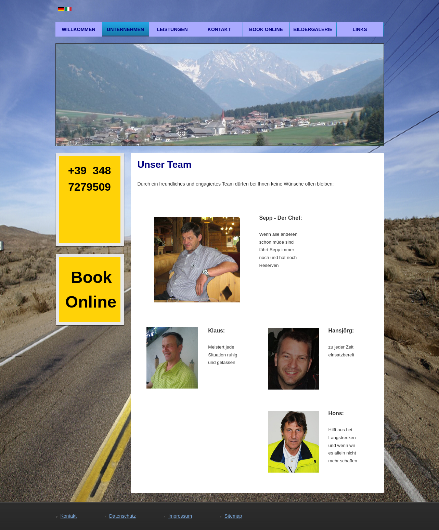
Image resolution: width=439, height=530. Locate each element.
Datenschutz (122, 516)
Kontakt (219, 29)
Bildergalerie (312, 29)
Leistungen (172, 29)
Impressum (180, 516)
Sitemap (233, 516)
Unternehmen (125, 29)
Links (360, 29)
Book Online (266, 29)
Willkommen (78, 29)
